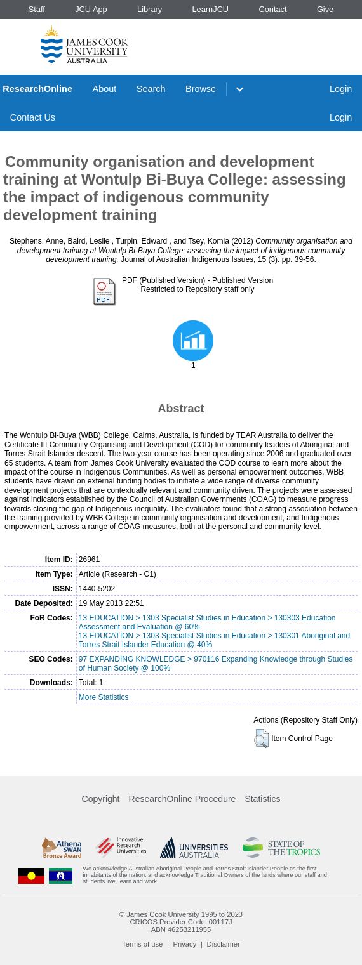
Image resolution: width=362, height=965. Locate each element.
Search (151, 89)
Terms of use (142, 944)
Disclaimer (223, 944)
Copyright (101, 799)
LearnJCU (210, 9)
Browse (200, 89)
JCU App (91, 9)
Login (341, 89)
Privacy (185, 944)
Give (325, 9)
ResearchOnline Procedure (182, 799)
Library (149, 9)
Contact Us (32, 117)
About (105, 89)
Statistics (262, 799)
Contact (272, 9)
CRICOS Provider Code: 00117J (181, 922)
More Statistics (104, 697)
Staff (37, 9)
